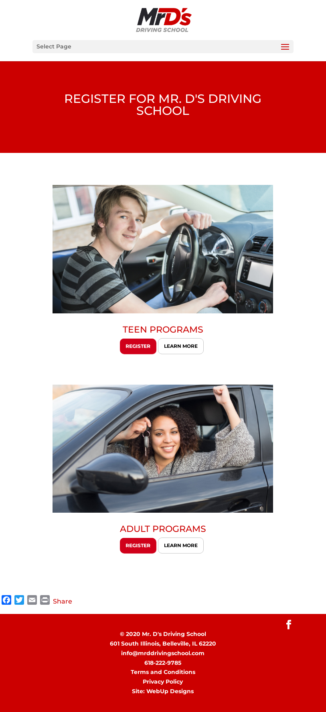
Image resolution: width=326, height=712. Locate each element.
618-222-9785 (162, 662)
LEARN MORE (181, 346)
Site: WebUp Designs (163, 691)
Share (62, 601)
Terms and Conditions (163, 672)
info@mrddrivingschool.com (163, 653)
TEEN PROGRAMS (163, 329)
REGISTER (138, 346)
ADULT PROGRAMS (163, 528)
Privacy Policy (163, 681)
